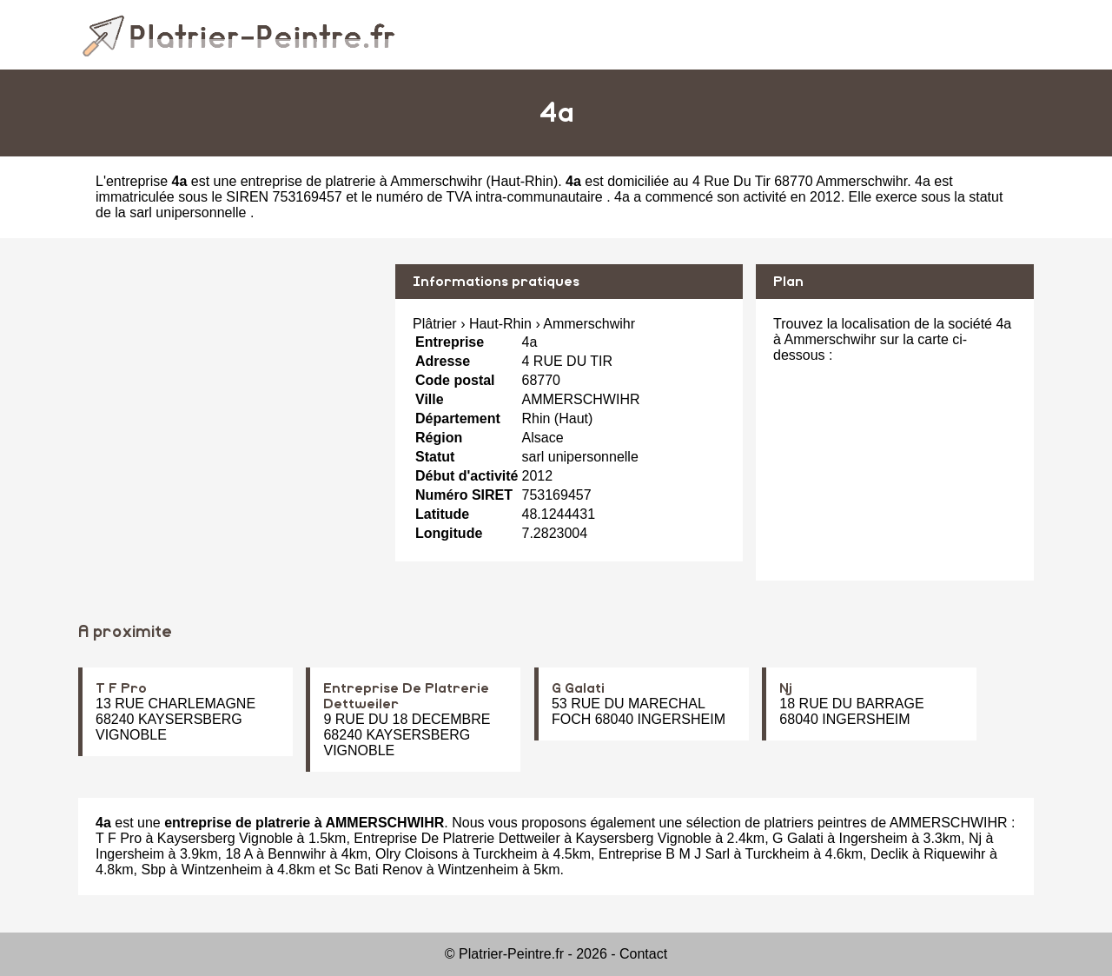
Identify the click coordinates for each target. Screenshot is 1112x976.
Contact (643, 953)
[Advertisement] (230, 386)
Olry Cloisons (416, 854)
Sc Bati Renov (378, 869)
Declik (889, 854)
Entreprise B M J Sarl (664, 854)
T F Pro (121, 688)
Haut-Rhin (522, 181)
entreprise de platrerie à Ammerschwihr (361, 181)
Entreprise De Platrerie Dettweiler (456, 838)
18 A (238, 854)
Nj (785, 688)
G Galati (578, 688)
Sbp (153, 869)
